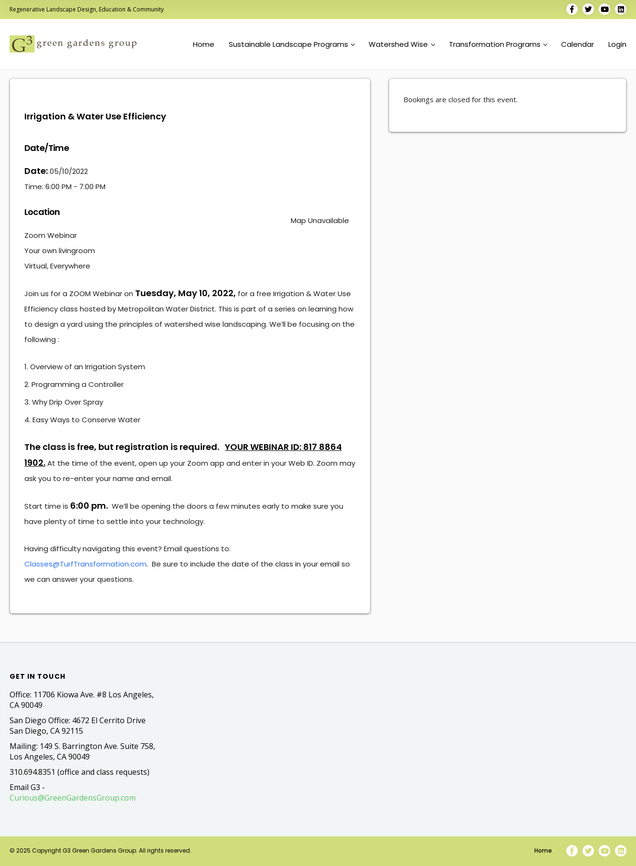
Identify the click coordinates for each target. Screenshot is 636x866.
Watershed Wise (402, 44)
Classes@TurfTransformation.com (85, 564)
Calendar (577, 44)
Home (203, 44)
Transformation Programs (498, 44)
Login (617, 44)
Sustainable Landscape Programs (292, 44)
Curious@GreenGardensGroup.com (73, 797)
